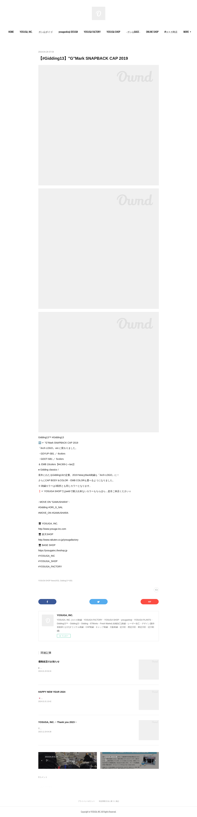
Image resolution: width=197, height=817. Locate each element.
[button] (20, 32)
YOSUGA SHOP (123, 31)
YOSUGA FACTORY (101, 31)
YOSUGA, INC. (35, 31)
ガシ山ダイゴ (55, 31)
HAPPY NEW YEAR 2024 (51, 692)
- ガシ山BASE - (142, 31)
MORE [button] (176, 31)
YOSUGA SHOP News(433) (48, 581)
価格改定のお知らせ (48, 661)
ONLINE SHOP (161, 31)
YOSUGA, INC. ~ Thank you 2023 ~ (57, 722)
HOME (20, 31)
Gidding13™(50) (66, 581)
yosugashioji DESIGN (77, 31)
